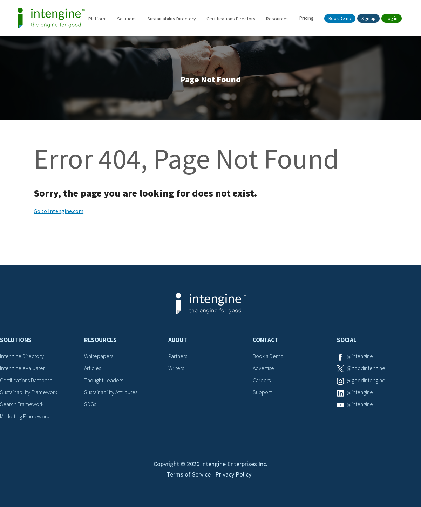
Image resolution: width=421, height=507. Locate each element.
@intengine (360, 355)
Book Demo (339, 18)
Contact (265, 340)
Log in (392, 18)
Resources (277, 18)
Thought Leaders (103, 380)
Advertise (263, 367)
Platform (97, 18)
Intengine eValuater (22, 367)
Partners (177, 355)
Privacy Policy (233, 474)
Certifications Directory (231, 18)
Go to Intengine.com (58, 210)
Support (262, 392)
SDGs (90, 403)
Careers (262, 380)
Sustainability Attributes (110, 392)
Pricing (306, 18)
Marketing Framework (24, 416)
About (177, 340)
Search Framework (21, 403)
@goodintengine (366, 367)
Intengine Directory (22, 355)
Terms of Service (189, 474)
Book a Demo (268, 355)
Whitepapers (98, 355)
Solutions (127, 18)
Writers (176, 367)
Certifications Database (26, 380)
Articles (92, 367)
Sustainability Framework (28, 392)
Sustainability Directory (171, 18)
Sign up (368, 18)
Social (347, 340)
